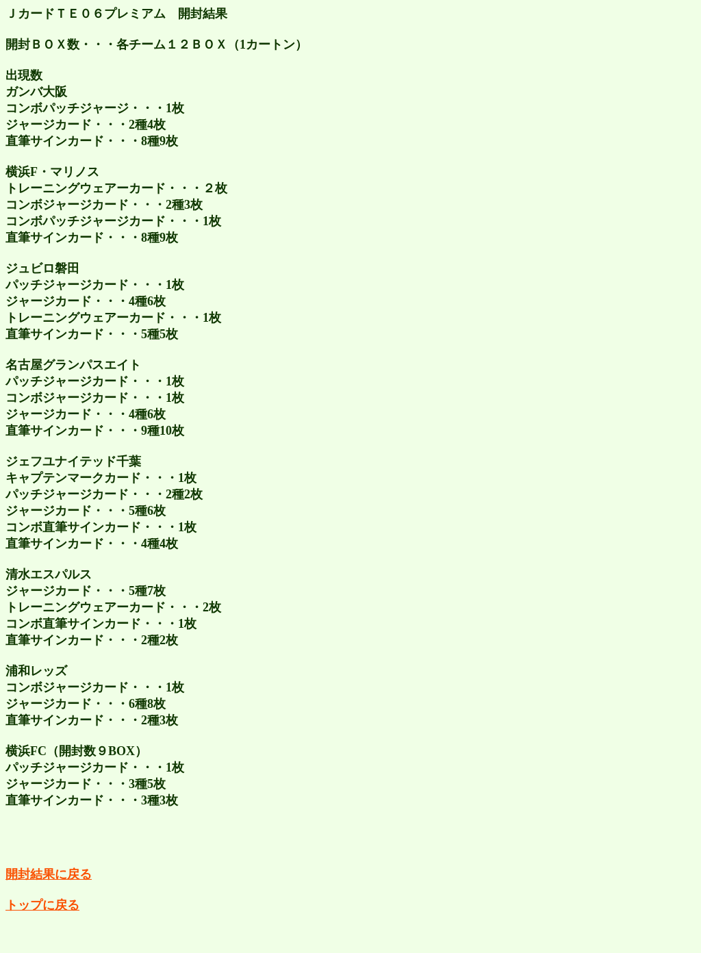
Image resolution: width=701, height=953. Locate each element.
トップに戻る (42, 905)
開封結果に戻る (48, 874)
